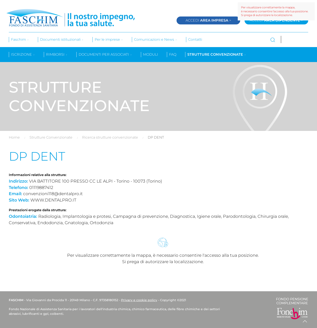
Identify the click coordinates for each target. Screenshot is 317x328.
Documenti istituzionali (62, 39)
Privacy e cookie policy (139, 300)
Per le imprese (109, 39)
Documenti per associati (105, 54)
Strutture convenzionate (216, 54)
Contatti (195, 39)
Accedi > (208, 20)
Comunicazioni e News (155, 39)
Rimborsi (57, 54)
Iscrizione (23, 54)
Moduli (150, 54)
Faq (172, 54)
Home (14, 137)
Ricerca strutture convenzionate (110, 137)
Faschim (20, 39)
